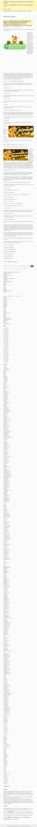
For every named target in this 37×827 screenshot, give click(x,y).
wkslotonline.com (6, 710)
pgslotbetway (5, 320)
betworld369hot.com (7, 431)
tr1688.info (5, 671)
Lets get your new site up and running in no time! (15, 11)
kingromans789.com (7, 515)
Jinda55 (4, 505)
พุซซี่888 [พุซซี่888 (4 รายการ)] (5, 817)
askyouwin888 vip (6, 410)
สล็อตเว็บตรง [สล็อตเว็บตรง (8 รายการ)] (6, 819)
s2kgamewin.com (6, 609)
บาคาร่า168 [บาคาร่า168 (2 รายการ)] (30, 815)
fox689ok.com (6, 461)
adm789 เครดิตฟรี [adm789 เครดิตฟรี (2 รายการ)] (13, 808)
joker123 (4, 276)
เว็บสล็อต (4, 776)
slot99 (4, 300)
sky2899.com (5, 631)
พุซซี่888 (4, 307)
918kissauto (5, 387)
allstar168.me (5, 403)
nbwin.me (5, 542)
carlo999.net (5, 439)
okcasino (5, 548)
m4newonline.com (6, 525)
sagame (4, 610)
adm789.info (5, 398)
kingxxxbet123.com (6, 516)
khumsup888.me (6, 514)
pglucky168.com (6, 571)
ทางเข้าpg (5, 731)
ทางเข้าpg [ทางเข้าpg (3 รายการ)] (23, 815)
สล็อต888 (5, 304)
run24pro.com (6, 608)
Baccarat (5, 415)
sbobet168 (5, 170)
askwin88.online (6, 409)
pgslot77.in (5, 576)
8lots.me (5, 383)
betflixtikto (5, 427)
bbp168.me (5, 423)
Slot (4, 636)
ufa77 (4, 676)
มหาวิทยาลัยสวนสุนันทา (7, 744)
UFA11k (4, 675)
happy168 (5, 488)
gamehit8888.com (6, 472)
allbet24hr (5, 400)
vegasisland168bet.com (7, 693)
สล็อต (4, 748)
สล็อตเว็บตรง (5, 301)
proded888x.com (6, 587)
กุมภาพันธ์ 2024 (6, 359)
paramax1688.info (6, 559)
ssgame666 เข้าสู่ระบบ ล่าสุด (8, 650)
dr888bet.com (6, 448)
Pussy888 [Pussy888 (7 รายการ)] (28, 812)
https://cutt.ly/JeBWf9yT (8, 258)
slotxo (4, 309)
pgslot (4, 306)
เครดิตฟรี (4, 771)
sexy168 (4, 619)
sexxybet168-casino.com (7, 617)
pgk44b (4, 570)
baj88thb (5, 416)
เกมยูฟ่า (4, 770)
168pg (4, 371)
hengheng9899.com (7, 489)
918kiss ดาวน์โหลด (6, 386)
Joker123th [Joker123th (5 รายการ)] (23, 810)
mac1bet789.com (6, 527)
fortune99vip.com (6, 460)
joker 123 (5, 317)
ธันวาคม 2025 (5, 332)
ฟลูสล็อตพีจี (5, 743)
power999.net (6, 584)
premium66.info (6, 586)
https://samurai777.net (7, 318)
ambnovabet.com (6, 406)
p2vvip (4, 555)
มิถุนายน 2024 (5, 354)
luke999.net (5, 523)
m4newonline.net (6, 526)
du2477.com (5, 449)
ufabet (4, 677)
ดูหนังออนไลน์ (5, 277)
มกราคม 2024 (5, 360)
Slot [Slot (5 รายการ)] (19, 814)
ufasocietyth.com (6, 686)
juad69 (4, 511)
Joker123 (5, 508)
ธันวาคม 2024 (5, 347)
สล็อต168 (4, 289)
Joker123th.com (6, 510)
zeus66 (4, 722)
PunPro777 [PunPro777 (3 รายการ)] (23, 812)
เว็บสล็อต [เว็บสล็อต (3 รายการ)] (11, 819)
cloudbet (5, 445)
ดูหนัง (4, 286)
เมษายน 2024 (5, 357)
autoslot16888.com (6, 411)
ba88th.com (5, 412)
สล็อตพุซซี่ (5, 760)
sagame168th (5, 611)
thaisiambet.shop (6, 660)
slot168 (4, 298)
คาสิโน (4, 725)
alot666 (4, 405)
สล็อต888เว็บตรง (6, 755)
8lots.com (5, 381)
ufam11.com (5, 680)
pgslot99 (5, 577)
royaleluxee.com (6, 606)
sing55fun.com (6, 627)
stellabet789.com (6, 654)
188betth (5, 376)
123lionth (5, 366)
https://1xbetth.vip (6, 312)
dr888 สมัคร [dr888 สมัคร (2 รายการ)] (21, 808)
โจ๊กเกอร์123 (5, 783)
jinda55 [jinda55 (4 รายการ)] (9, 810)
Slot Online (5, 637)
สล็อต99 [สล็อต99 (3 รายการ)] (12, 817)
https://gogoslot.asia (7, 323)
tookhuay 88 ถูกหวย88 (7, 670)
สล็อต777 (5, 753)
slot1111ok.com (5, 638)
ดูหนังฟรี (4, 287)
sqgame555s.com (6, 645)
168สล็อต (4, 373)
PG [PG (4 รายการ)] (4, 812)
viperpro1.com (5, 695)
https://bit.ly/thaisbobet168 (8, 247)
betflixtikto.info (6, 428)
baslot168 (5, 421)
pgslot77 (5, 282)
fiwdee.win (5, 459)
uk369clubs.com (6, 689)
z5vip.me (5, 716)
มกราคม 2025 (5, 346)
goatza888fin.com (6, 477)
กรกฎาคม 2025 (6, 338)
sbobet (31, 113)
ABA (4, 389)
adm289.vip (5, 394)
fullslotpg (5, 284)
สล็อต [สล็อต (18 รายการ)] (9, 817)
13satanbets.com (6, 370)
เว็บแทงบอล (5, 780)
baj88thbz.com (6, 417)
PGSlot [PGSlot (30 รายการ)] (10, 812)
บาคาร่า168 (5, 280)
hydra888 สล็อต (6, 498)
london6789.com (6, 522)
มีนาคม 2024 (5, 358)
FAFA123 (4, 455)
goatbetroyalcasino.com (7, 475)
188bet (4, 375)
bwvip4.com (5, 438)
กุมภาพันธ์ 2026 (6, 330)
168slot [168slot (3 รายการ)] (4, 808)
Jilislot (4, 504)
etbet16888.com (6, 454)
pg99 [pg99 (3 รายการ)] (6, 812)
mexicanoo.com (6, 539)
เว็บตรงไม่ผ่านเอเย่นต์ (6, 772)
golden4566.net (6, 481)
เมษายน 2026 (5, 327)
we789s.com (5, 706)
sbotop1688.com (6, 615)
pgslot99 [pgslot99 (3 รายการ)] (18, 812)
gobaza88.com (6, 478)
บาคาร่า (4, 308)
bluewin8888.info (6, 432)
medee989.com (6, 536)
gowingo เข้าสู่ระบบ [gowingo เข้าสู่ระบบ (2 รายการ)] (30, 808)
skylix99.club (5, 632)
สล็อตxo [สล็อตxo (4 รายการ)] (29, 817)
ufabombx (5, 678)
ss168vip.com (5, 648)
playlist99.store (6, 581)
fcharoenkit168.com (6, 456)
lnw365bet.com (6, 521)
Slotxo (4, 642)
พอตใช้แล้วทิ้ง (5, 739)
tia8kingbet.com (6, 664)
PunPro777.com (6, 592)
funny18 (4, 467)
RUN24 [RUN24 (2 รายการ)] (32, 812)
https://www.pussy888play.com (9, 278)
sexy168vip (5, 620)
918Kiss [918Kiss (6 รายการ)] (8, 808)
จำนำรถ (4, 727)
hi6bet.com (5, 492)
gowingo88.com (6, 483)
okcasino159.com (6, 549)
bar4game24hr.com (7, 420)
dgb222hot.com (6, 447)
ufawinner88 (5, 687)
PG (4, 560)
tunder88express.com (7, 672)
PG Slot (4, 561)
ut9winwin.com (6, 692)
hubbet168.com (6, 495)
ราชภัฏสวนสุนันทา (6, 747)
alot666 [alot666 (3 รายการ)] (17, 808)
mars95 (4, 532)
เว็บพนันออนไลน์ (6, 775)
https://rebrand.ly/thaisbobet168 (9, 249)
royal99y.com (5, 604)
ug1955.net (5, 688)
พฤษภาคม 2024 (6, 355)
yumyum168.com (6, 715)
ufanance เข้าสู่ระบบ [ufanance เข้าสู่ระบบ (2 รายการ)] (13, 815)
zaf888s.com (5, 719)
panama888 (5, 556)
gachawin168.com (6, 470)
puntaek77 (5, 594)
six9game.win (6, 628)
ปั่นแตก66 (5, 737)
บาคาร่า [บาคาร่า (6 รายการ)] (26, 815)
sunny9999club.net (6, 656)
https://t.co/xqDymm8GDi (8, 253)
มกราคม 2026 (5, 331)
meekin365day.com (7, 537)
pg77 (4, 564)
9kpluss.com (5, 388)
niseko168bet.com (6, 544)
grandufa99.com (6, 486)
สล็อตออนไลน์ (5, 761)
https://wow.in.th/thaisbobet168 (9, 251)
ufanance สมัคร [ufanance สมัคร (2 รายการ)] (7, 815)
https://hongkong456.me (7, 290)
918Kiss (4, 384)
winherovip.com (6, 709)
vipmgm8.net (5, 699)
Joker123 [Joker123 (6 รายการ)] (14, 810)
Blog (5, 9)
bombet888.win (6, 433)
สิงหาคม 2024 (5, 352)
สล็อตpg (4, 758)
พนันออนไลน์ (5, 738)
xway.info (5, 714)
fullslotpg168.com (6, 466)
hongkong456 (6, 494)
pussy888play (5, 597)
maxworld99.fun (6, 533)
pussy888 (5, 279)
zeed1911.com (5, 721)
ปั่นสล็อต (4, 736)
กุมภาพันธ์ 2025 (6, 344)
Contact (9, 9)
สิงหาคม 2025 (5, 337)
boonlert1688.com (6, 436)
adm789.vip (5, 399)
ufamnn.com (5, 682)
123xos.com (5, 367)
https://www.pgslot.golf (7, 281)
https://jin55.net (6, 299)
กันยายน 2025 (5, 336)
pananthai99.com (6, 558)
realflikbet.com (6, 599)
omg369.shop (5, 553)
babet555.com (6, 414)
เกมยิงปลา (5, 769)
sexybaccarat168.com (7, 622)
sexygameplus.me (6, 625)
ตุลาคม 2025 (5, 335)
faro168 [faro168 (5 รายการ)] (25, 808)
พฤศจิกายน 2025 (6, 333)
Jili (3, 503)
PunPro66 (5, 588)
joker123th (5, 509)
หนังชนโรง (5, 274)
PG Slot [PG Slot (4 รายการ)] (15, 812)
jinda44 (4, 302)
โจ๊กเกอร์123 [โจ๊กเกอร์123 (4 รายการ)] (15, 819)
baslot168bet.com (6, 422)
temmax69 (5, 659)
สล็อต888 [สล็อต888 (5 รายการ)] (25, 817)
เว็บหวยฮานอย (5, 778)
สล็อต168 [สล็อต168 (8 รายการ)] (16, 817)
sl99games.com (6, 634)
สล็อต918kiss (5, 756)
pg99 (4, 283)
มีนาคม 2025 (5, 343)
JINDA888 (5, 305)
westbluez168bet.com (7, 708)
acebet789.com (6, 393)
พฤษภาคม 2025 (6, 341)
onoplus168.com (6, 554)
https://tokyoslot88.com (7, 319)
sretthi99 (5, 647)
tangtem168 (5, 658)
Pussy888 (5, 595)
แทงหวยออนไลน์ (6, 781)
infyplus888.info (6, 499)
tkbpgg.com (5, 666)
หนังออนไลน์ (5, 766)
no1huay (4, 545)
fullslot (4, 464)
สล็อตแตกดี (5, 765)
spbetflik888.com (6, 644)
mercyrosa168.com (6, 538)
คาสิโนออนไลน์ (5, 726)
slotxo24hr (5, 643)
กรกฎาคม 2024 (6, 353)
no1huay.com (5, 547)
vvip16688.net (5, 704)
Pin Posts (29, 11)
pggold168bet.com (6, 566)
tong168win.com (6, 667)
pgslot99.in (5, 578)
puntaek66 (5, 593)
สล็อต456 (4, 750)
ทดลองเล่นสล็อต (5, 730)
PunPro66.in (5, 589)
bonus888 (5, 434)
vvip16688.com (6, 703)
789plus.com (5, 377)
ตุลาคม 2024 (5, 349)
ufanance (5, 683)
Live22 (4, 520)
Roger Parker (19, 26)
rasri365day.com (6, 598)
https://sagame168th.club (7, 275)
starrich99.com (6, 653)
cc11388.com (5, 442)
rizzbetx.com (5, 603)
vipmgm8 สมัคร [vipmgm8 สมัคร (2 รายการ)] (18, 815)
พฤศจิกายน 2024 (6, 348)
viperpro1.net (5, 697)
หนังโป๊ (4, 767)
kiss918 (4, 517)
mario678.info (5, 531)
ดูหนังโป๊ (4, 311)
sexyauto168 (5, 621)
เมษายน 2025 (5, 342)
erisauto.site (5, 453)
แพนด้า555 (5, 782)
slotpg (4, 310)
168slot (4, 372)
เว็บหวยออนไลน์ (5, 777)
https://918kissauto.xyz (7, 273)
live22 (4, 285)
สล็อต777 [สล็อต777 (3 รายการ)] (21, 817)
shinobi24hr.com (6, 626)
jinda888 (5, 506)
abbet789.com (6, 392)
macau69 (5, 528)
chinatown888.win (6, 444)
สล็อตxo (4, 759)
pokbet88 (5, 583)
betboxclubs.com (6, 425)
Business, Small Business (7, 437)
